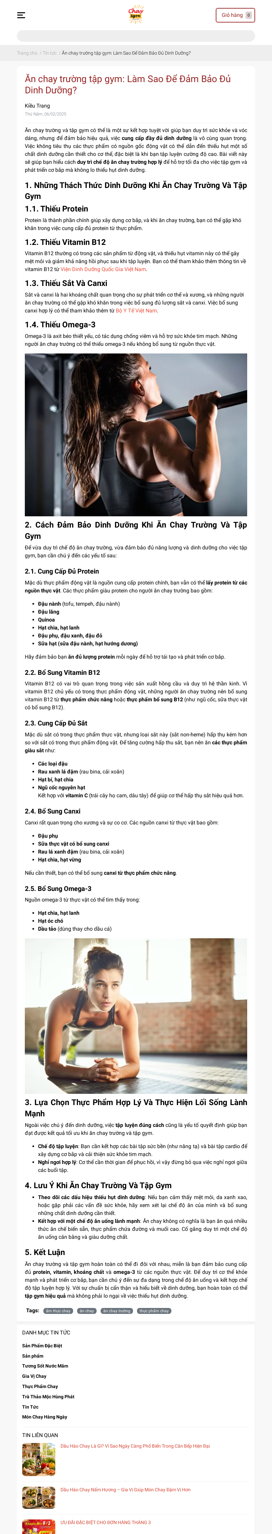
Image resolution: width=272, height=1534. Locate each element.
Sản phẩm (32, 1356)
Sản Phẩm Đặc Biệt (42, 1345)
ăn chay (87, 1311)
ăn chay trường (116, 1311)
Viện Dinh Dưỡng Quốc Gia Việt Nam (103, 269)
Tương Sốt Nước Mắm (45, 1366)
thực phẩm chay (154, 1311)
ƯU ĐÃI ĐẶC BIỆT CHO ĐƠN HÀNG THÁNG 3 (106, 1522)
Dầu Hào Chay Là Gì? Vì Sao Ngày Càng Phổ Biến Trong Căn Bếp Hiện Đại (135, 1446)
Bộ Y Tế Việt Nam (136, 310)
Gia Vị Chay (34, 1376)
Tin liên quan (40, 1435)
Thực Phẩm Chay (40, 1386)
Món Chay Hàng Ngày (44, 1416)
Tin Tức (30, 1407)
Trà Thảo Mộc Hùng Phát (48, 1396)
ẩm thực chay (58, 1311)
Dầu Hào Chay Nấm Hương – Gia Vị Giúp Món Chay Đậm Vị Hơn (126, 1489)
